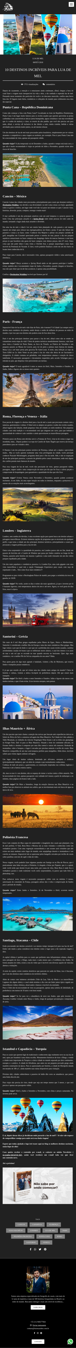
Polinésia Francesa (23, 1236)
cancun (21, 1224)
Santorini (30, 1242)
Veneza (46, 1242)
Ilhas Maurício (16, 1230)
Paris (65, 1230)
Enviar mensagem (39, 1325)
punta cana (44, 1236)
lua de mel (50, 1230)
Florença (53, 1224)
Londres (34, 1230)
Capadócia (37, 1224)
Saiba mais (38, 1307)
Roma (59, 1236)
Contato (38, 1342)
